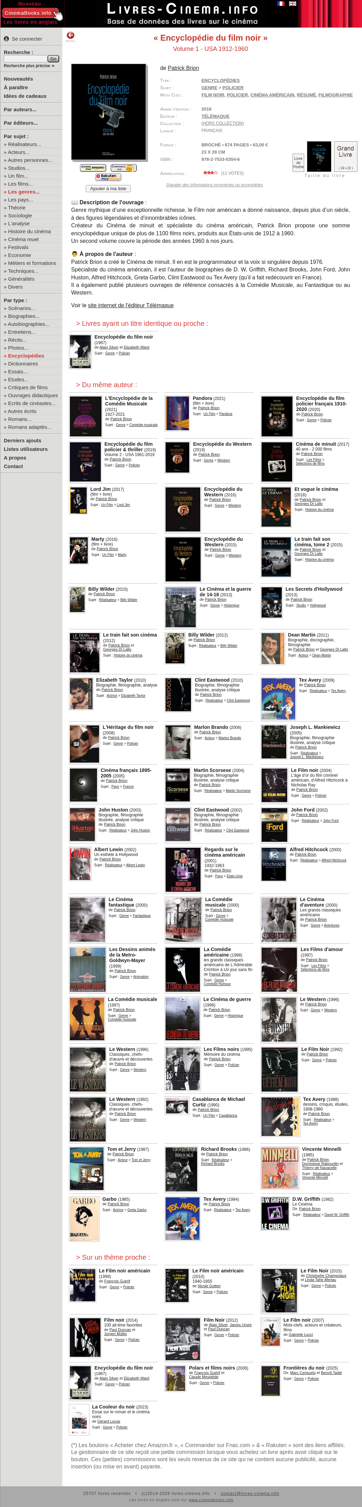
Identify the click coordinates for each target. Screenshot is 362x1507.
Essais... (18, 371)
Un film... (18, 176)
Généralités (21, 279)
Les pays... (20, 200)
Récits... (17, 340)
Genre (209, 87)
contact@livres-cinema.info (250, 1493)
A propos (15, 458)
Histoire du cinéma (29, 231)
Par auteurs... (20, 109)
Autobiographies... (29, 324)
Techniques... (23, 271)
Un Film (209, 414)
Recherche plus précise (27, 65)
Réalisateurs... (24, 144)
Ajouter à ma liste (108, 188)
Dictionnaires (23, 364)
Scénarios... (21, 308)
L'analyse (19, 223)
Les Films (314, 460)
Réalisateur (108, 600)
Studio (301, 605)
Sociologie (20, 215)
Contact (13, 466)
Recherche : (18, 52)
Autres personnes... (30, 160)
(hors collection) (222, 123)
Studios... (19, 168)
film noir (212, 94)
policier (237, 94)
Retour (70, 37)
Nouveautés (18, 79)
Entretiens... (22, 332)
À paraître (16, 87)
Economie (19, 255)
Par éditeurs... (21, 123)
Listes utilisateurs (26, 449)
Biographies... (24, 316)
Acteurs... (19, 152)
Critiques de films (28, 387)
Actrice (112, 696)
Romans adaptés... (30, 427)
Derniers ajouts (22, 440)
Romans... (20, 419)
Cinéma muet (23, 239)
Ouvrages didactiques (33, 395)
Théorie (16, 207)
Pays (115, 786)
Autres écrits (22, 411)
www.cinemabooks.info (211, 1500)
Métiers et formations (32, 263)
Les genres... (24, 192)
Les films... (20, 184)
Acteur (303, 655)
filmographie (335, 94)
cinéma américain (273, 94)
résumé (306, 94)
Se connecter (23, 39)
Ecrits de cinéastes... (32, 403)
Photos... (18, 348)
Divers (15, 287)
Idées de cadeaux (25, 96)
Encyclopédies (26, 356)
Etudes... (18, 379)
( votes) (222, 173)
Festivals (18, 247)
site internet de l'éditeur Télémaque (131, 305)
